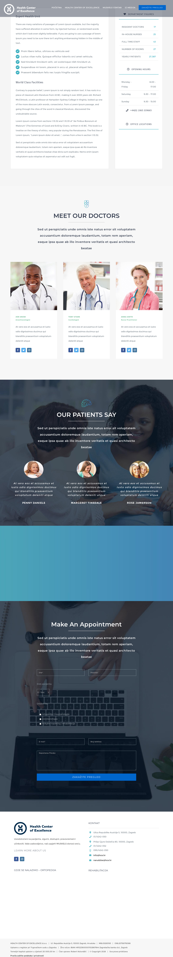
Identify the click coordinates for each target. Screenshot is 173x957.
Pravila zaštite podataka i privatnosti (27, 956)
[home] (33, 824)
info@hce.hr (99, 855)
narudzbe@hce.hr (102, 860)
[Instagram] (22, 859)
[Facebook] (16, 859)
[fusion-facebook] (18, 350)
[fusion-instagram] (29, 350)
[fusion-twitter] (23, 350)
